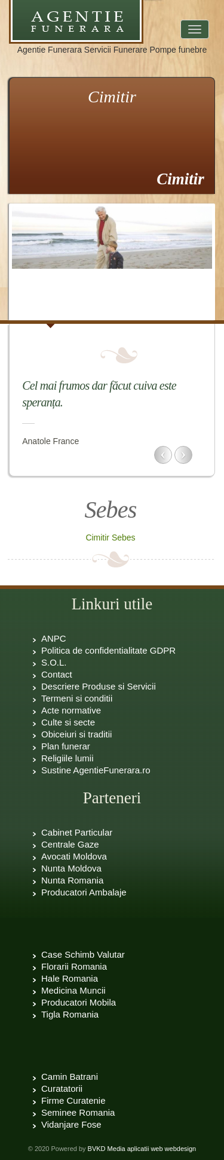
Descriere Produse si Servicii (98, 686)
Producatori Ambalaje (84, 892)
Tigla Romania (70, 1014)
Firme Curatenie (73, 1100)
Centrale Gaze (70, 844)
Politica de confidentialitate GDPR (108, 650)
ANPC (53, 638)
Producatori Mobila (78, 1002)
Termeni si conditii (76, 698)
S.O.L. (54, 662)
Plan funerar (65, 746)
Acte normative (71, 710)
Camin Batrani (69, 1076)
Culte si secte (68, 722)
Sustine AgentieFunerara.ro (96, 770)
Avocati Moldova (74, 856)
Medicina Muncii (73, 990)
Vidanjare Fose (71, 1124)
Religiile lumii (67, 758)
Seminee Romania (78, 1112)
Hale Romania (69, 978)
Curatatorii (61, 1088)
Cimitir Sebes (110, 537)
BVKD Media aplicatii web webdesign (142, 1148)
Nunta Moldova (71, 868)
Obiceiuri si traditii (76, 734)
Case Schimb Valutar (83, 954)
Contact (56, 674)
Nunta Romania (72, 880)
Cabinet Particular (76, 832)
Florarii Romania (74, 966)
